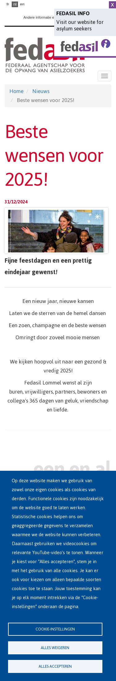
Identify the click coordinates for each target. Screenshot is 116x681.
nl (14, 4)
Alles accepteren (55, 666)
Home (16, 91)
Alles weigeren (55, 648)
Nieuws (40, 91)
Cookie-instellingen (55, 629)
